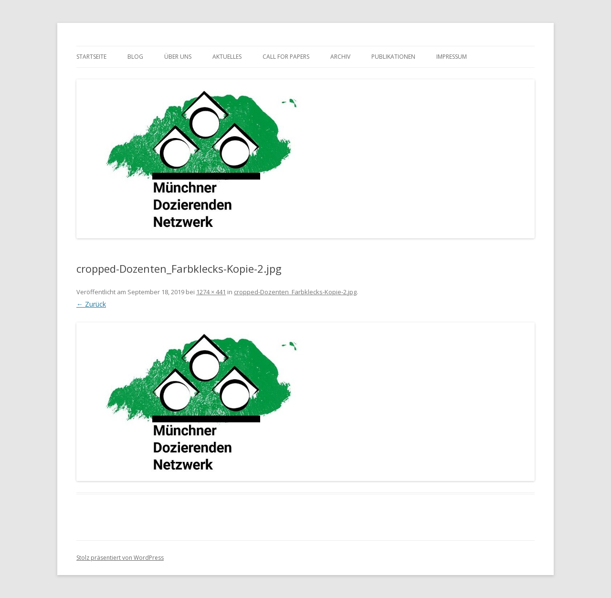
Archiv (340, 57)
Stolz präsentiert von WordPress (120, 558)
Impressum (451, 57)
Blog (135, 57)
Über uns (177, 57)
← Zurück (91, 304)
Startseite (91, 57)
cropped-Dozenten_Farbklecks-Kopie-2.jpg (295, 292)
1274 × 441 (211, 292)
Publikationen (393, 57)
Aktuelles (227, 57)
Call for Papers (286, 57)
